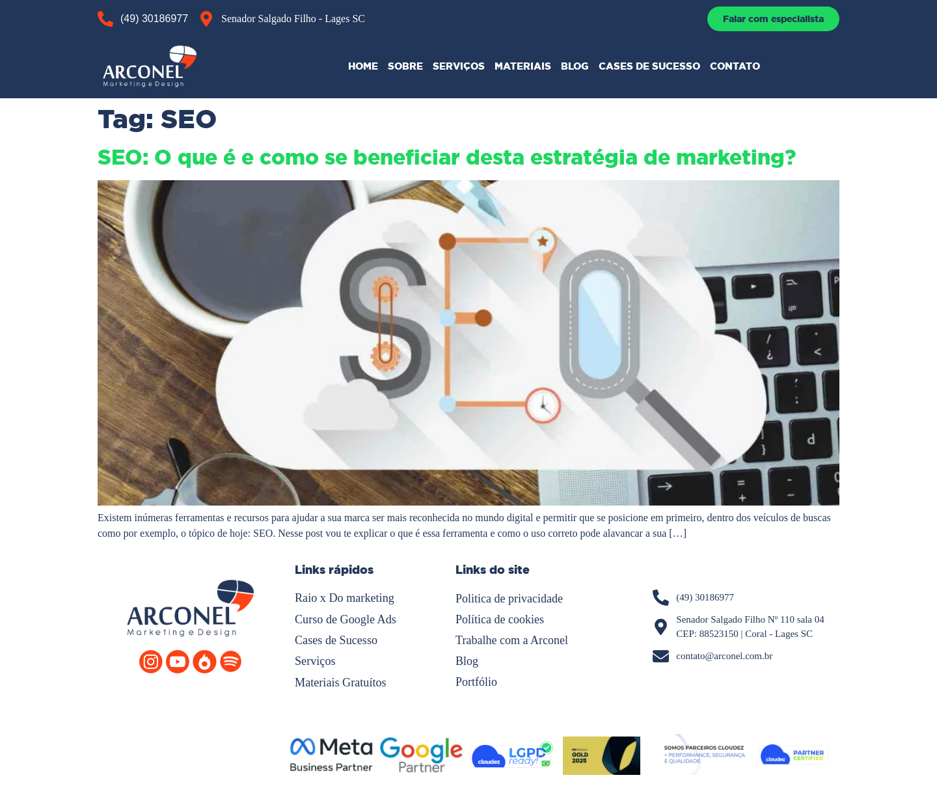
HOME (363, 66)
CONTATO (735, 66)
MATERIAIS (523, 66)
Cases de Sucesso (336, 639)
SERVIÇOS (459, 66)
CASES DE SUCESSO (649, 66)
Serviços (315, 660)
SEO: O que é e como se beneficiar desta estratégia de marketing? (447, 157)
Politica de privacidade (509, 597)
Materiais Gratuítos (340, 681)
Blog (466, 660)
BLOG (575, 66)
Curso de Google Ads (345, 618)
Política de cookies (499, 618)
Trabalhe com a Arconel (511, 639)
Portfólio (476, 681)
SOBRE (405, 66)
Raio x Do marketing (344, 597)
